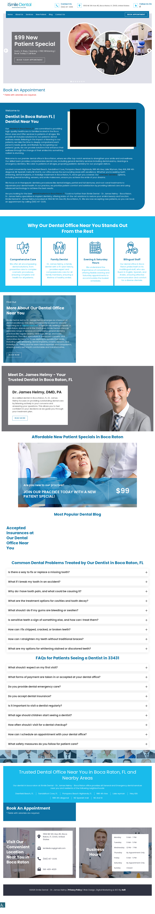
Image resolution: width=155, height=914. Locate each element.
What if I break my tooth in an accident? (34, 582)
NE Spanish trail (81, 798)
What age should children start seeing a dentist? (40, 715)
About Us (19, 14)
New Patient (41, 14)
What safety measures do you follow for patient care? (43, 744)
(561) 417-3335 (67, 7)
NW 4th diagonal (61, 798)
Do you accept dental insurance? (29, 696)
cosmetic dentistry (108, 175)
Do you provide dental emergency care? (34, 686)
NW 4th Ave (102, 794)
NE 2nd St (98, 798)
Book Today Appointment (30, 60)
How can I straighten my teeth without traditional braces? (46, 639)
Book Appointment (136, 14)
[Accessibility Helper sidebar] (2, 905)
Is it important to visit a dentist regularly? (35, 706)
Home (10, 14)
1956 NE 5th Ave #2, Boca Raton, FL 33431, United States (106, 6)
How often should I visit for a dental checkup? (37, 725)
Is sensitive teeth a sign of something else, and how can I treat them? (53, 620)
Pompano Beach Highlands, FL (77, 794)
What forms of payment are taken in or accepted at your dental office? (54, 677)
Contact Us (60, 14)
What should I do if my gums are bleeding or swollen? (43, 610)
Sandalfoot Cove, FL (47, 794)
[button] (71, 81)
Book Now (14, 355)
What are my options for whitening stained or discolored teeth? (49, 648)
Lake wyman (119, 794)
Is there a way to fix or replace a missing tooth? (39, 572)
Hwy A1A (134, 794)
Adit (124, 890)
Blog (51, 14)
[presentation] (6, 50)
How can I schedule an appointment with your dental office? (47, 734)
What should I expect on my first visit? (33, 667)
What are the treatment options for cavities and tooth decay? (48, 601)
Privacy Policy (75, 890)
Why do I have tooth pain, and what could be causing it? (44, 591)
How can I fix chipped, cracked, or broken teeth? (39, 629)
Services (29, 14)
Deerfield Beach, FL (24, 794)
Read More (20, 418)
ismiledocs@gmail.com (52, 848)
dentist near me (30, 326)
